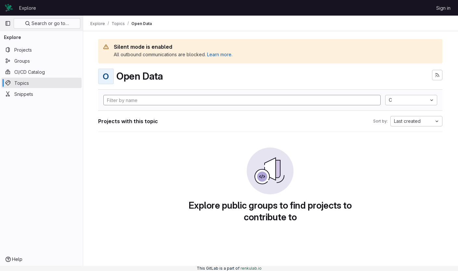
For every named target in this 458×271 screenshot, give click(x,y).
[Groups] (41, 61)
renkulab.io (251, 268)
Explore (27, 8)
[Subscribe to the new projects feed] (437, 75)
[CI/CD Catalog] (41, 72)
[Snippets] (41, 94)
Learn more (220, 54)
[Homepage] (9, 8)
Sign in (443, 8)
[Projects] (41, 50)
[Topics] (41, 83)
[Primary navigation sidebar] (8, 23)
